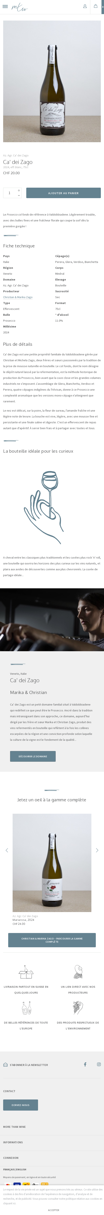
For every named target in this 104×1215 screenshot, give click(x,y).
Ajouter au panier (63, 193)
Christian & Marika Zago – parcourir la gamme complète (52, 940)
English (21, 1169)
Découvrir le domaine (33, 756)
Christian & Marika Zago (18, 297)
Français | (9, 1169)
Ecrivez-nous (20, 1104)
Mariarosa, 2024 (23, 919)
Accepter (53, 1210)
